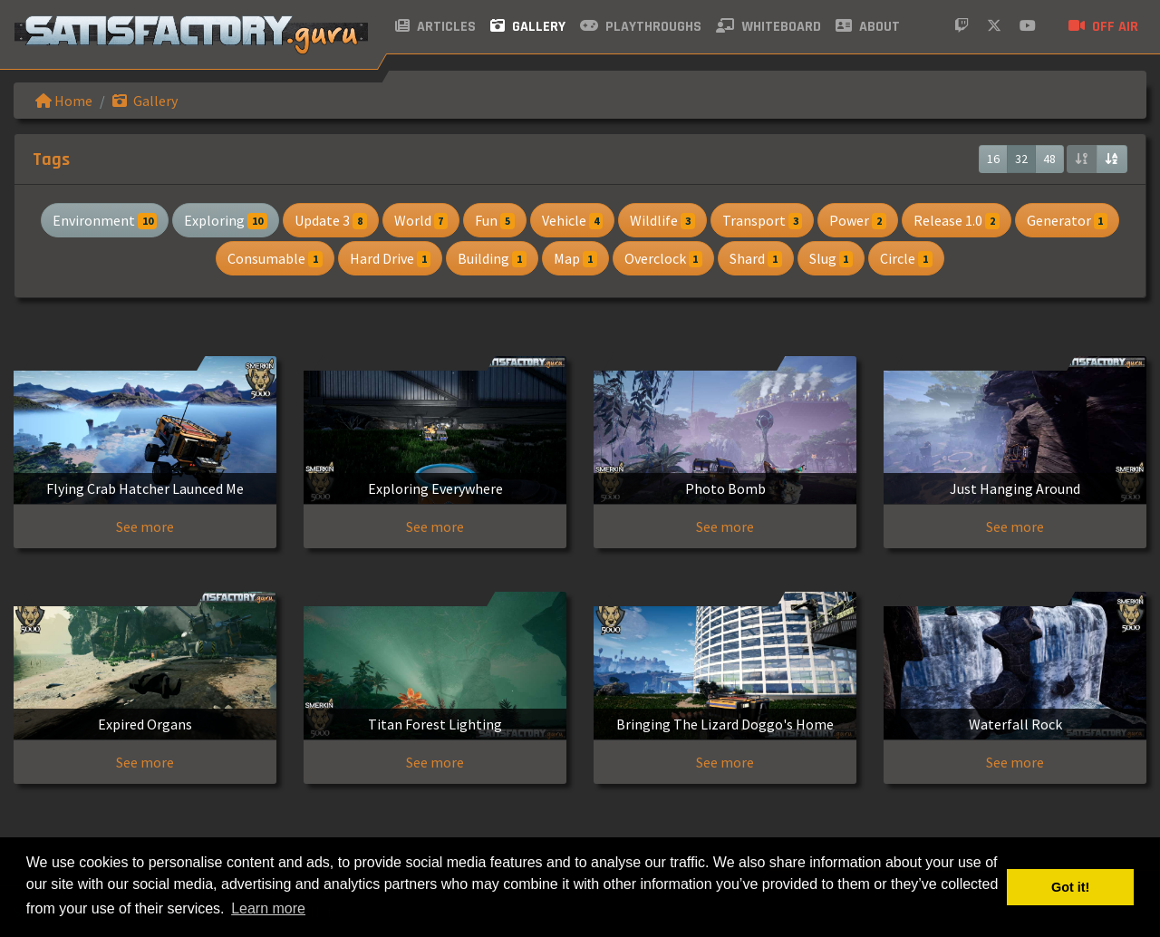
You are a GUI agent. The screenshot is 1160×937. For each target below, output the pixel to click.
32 (1021, 158)
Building (492, 258)
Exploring (225, 220)
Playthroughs (640, 26)
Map (575, 258)
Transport (762, 220)
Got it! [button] (1070, 887)
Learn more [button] (268, 908)
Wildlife (662, 220)
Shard (756, 258)
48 (1049, 158)
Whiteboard (768, 26)
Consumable (275, 258)
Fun (495, 220)
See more (145, 526)
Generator (1067, 220)
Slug (831, 258)
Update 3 (331, 220)
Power (857, 220)
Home (63, 100)
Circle (906, 258)
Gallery (528, 26)
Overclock (663, 258)
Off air (1103, 26)
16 (993, 158)
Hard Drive (390, 258)
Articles (435, 26)
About (868, 26)
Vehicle (573, 220)
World (421, 220)
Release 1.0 (957, 220)
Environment (105, 220)
